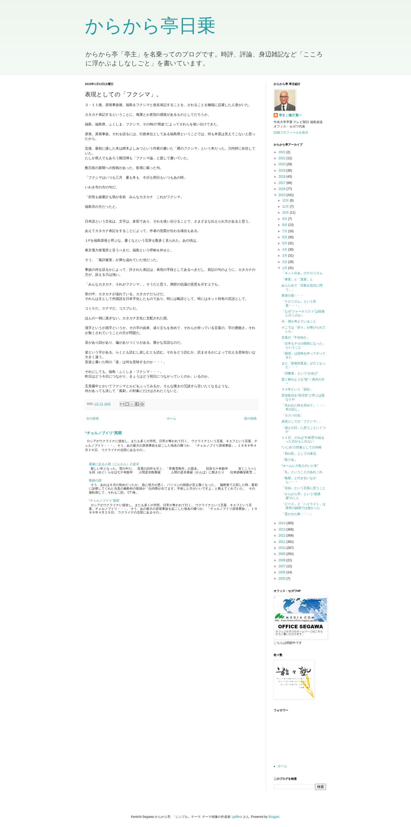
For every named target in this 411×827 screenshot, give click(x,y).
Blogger (273, 817)
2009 (282, 554)
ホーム (171, 418)
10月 (286, 212)
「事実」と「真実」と (297, 279)
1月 (285, 268)
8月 (285, 225)
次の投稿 (92, 418)
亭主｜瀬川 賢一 (290, 115)
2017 (282, 183)
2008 (282, 560)
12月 (286, 200)
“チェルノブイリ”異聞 (103, 433)
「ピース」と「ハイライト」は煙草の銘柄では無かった (304, 506)
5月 (285, 243)
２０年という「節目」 (297, 389)
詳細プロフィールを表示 (291, 132)
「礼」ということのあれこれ (302, 472)
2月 (285, 262)
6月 (285, 237)
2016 (282, 189)
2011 (282, 542)
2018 (282, 176)
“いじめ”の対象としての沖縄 (301, 447)
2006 (282, 572)
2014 (282, 523)
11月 (286, 206)
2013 (282, 529)
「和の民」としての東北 (299, 453)
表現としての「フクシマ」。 (302, 421)
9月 (285, 219)
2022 (282, 152)
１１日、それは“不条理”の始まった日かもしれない (303, 439)
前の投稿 (250, 418)
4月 (285, 249)
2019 (282, 170)
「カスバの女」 (293, 415)
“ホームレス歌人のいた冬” (300, 466)
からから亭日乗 (150, 25)
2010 (282, 548)
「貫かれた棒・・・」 (297, 514)
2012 (282, 535)
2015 (282, 195)
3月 (285, 255)
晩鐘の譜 (95, 480)
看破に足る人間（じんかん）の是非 (114, 464)
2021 (282, 158)
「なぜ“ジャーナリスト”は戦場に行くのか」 (303, 313)
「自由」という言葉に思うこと (304, 488)
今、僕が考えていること (299, 321)
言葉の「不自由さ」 (296, 337)
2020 (282, 164)
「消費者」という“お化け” (300, 373)
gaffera (237, 817)
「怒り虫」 (289, 460)
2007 (282, 566)
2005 (282, 578)
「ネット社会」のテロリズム (302, 273)
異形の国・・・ (293, 295)
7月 (285, 231)
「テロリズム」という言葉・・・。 (299, 303)
